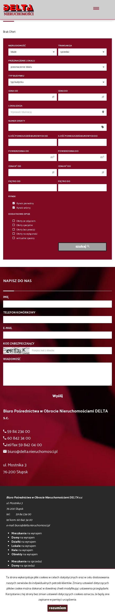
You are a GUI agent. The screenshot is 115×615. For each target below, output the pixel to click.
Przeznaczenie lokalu (21, 60)
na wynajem (27, 533)
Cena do (63, 91)
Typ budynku (16, 76)
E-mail (7, 328)
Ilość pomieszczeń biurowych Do (78, 136)
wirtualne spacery (23, 238)
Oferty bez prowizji (24, 230)
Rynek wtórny (22, 208)
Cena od (13, 91)
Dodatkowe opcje (19, 214)
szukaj (82, 247)
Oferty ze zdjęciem (24, 221)
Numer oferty (16, 121)
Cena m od (14, 166)
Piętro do (64, 181)
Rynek (12, 196)
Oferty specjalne (23, 225)
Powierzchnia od (18, 151)
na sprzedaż (27, 561)
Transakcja (65, 45)
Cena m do (64, 166)
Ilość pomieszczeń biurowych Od (28, 136)
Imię (6, 297)
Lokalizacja (15, 106)
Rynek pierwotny (23, 203)
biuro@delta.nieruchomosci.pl (32, 451)
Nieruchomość (17, 45)
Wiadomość (11, 359)
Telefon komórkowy (19, 313)
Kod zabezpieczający (18, 344)
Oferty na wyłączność (25, 234)
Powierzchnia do (68, 151)
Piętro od (14, 181)
